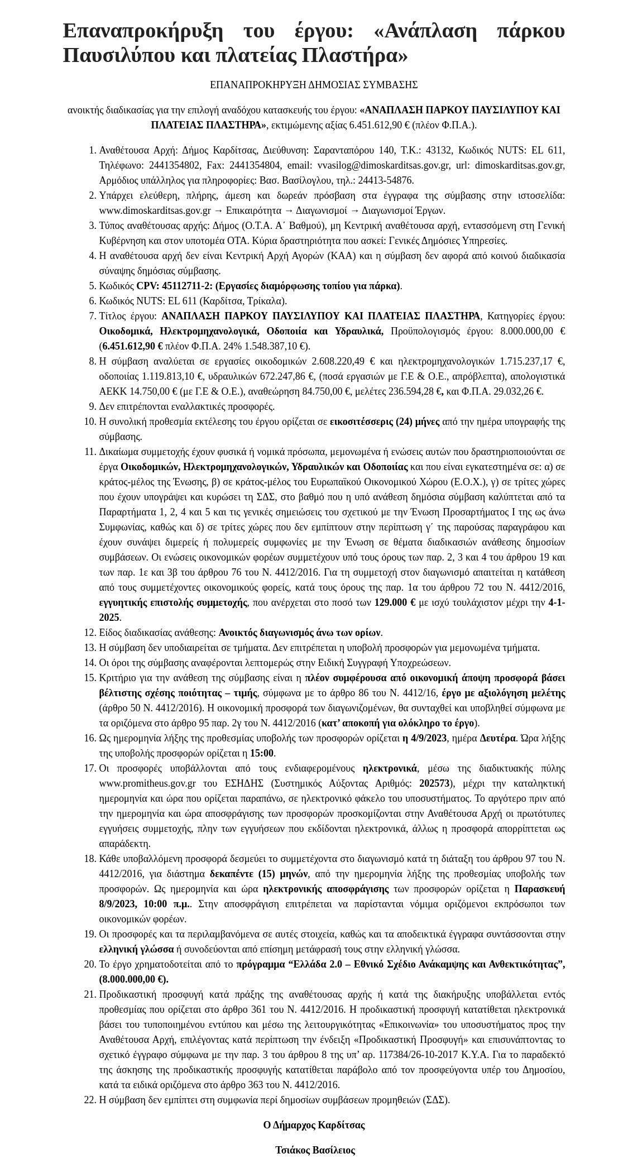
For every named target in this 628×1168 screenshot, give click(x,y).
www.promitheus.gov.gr (147, 783)
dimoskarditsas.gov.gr (519, 165)
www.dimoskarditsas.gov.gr (155, 210)
